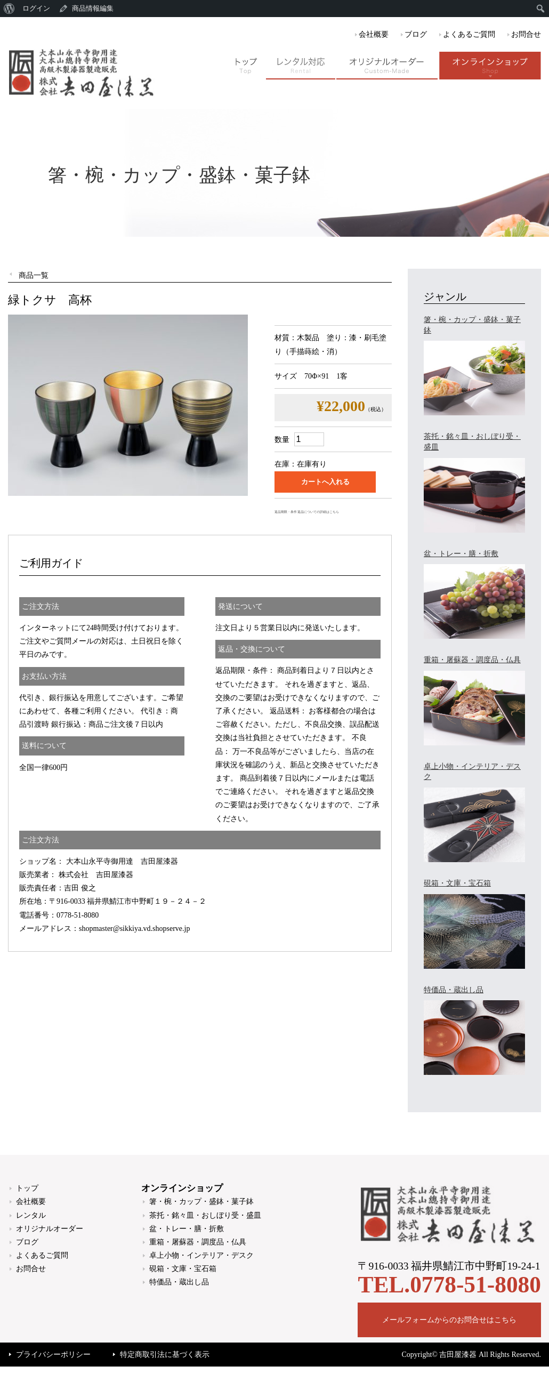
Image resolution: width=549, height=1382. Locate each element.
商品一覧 (34, 275)
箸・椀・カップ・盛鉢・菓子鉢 (201, 1202)
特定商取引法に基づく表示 (164, 1355)
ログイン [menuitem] (36, 8)
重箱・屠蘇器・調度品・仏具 (197, 1242)
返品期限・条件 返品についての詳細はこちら (306, 511)
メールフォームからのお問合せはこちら (449, 1320)
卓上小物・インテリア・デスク (201, 1255)
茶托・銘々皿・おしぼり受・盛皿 (205, 1215)
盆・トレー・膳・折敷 (186, 1229)
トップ (27, 1188)
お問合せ (526, 34)
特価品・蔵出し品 (179, 1282)
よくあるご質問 (469, 34)
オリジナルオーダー (49, 1229)
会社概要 (374, 34)
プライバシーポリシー (53, 1355)
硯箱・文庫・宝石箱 (182, 1269)
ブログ (416, 34)
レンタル (31, 1215)
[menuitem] (9, 8)
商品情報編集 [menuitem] (93, 8)
